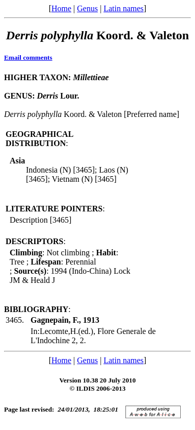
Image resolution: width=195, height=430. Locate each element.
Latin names (123, 8)
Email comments (28, 57)
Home (61, 8)
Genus (87, 8)
